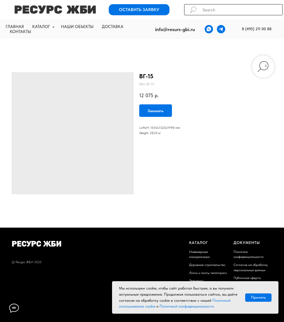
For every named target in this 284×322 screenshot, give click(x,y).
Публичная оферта (247, 278)
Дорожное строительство (207, 265)
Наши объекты (77, 26)
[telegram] (221, 29)
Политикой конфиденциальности (186, 306)
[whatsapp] (209, 29)
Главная (15, 26)
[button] (139, 9)
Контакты (20, 31)
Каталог (41, 26)
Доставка (112, 26)
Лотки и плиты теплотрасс (208, 273)
